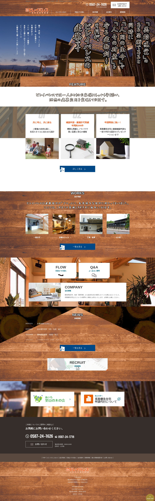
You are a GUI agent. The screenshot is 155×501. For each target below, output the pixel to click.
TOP (45, 457)
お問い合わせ (107, 457)
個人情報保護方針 (96, 457)
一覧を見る (77, 247)
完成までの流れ (79, 12)
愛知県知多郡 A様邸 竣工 (47, 335)
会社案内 (109, 12)
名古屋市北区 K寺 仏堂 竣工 (49, 329)
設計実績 (95, 12)
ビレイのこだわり (61, 12)
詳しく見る (77, 169)
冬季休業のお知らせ (44, 324)
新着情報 (122, 12)
